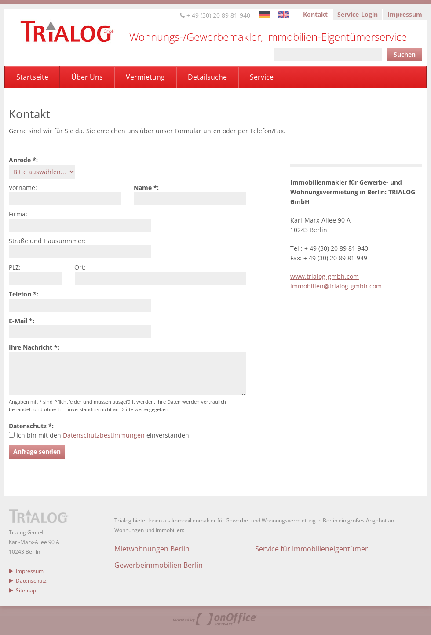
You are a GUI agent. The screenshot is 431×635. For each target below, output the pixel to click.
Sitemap (22, 590)
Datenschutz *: (31, 426)
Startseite (32, 77)
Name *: (146, 187)
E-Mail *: (21, 321)
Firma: (18, 214)
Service (262, 77)
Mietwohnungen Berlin (152, 549)
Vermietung (145, 77)
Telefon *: (23, 294)
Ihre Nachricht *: (34, 347)
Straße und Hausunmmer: (47, 241)
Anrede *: (23, 160)
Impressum (404, 14)
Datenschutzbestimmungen (104, 435)
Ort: (80, 267)
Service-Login (357, 14)
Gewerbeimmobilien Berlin (158, 565)
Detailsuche (207, 77)
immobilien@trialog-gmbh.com (336, 286)
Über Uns (87, 77)
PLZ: (15, 267)
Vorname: (23, 187)
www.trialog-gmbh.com (324, 276)
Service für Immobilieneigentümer (311, 549)
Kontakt (315, 14)
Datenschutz (28, 580)
